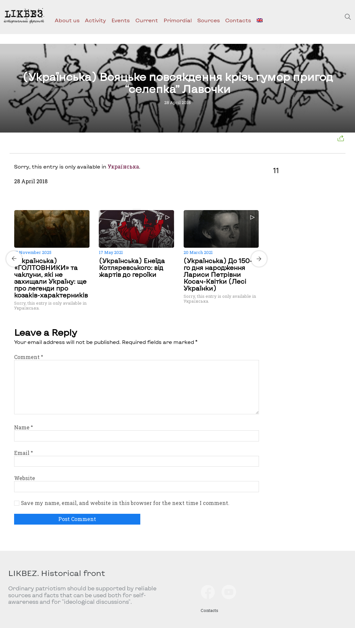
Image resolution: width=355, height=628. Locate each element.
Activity (95, 20)
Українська (123, 166)
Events (120, 20)
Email (23, 452)
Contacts (238, 20)
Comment (28, 356)
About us (67, 20)
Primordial (178, 20)
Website (24, 478)
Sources (208, 20)
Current (146, 20)
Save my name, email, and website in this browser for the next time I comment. (125, 503)
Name (23, 427)
